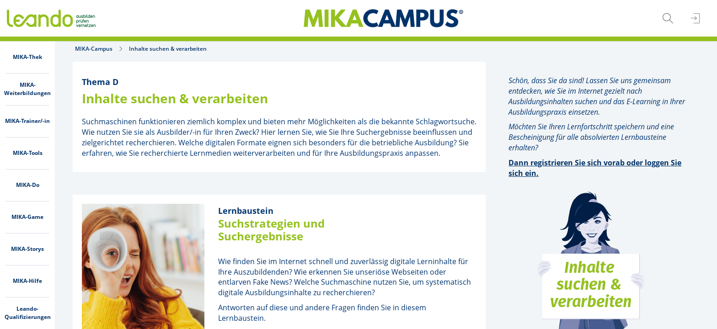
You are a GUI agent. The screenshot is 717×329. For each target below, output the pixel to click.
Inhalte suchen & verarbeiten (168, 49)
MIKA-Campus (93, 49)
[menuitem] (27, 57)
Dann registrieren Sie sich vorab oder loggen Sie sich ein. (594, 168)
